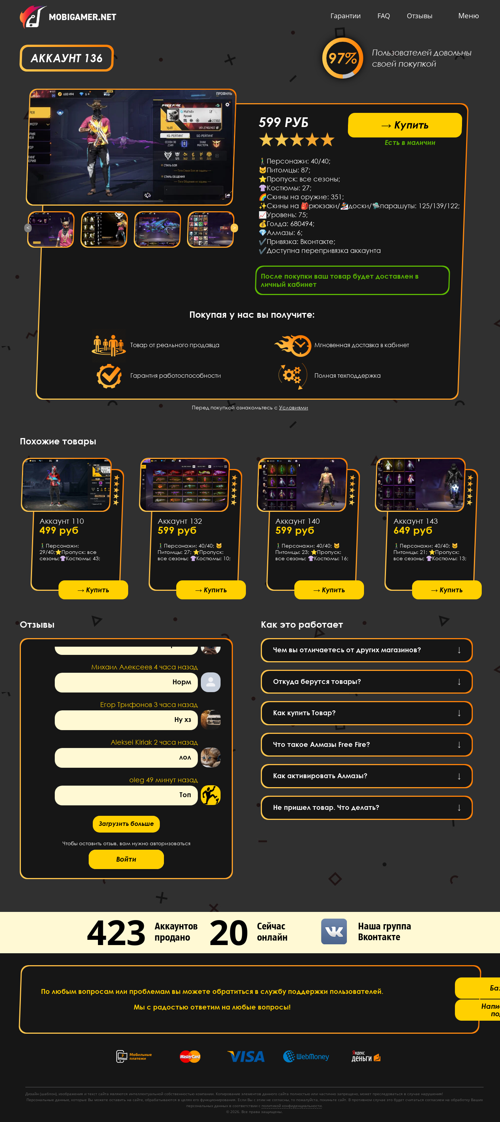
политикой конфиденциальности (292, 1105)
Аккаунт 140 (297, 523)
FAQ (382, 15)
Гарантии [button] (344, 15)
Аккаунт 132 (179, 523)
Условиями (293, 409)
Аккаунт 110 (61, 523)
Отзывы (418, 15)
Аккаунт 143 (415, 523)
